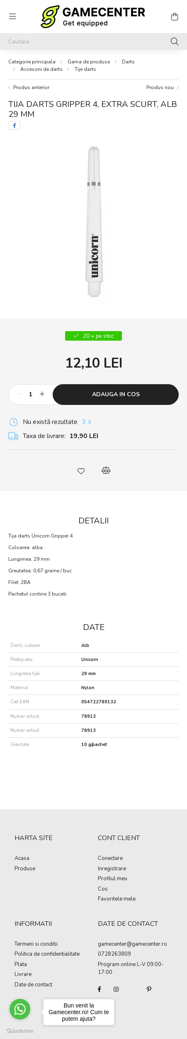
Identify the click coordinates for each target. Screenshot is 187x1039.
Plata (21, 964)
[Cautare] (93, 41)
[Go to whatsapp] (20, 1009)
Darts (128, 61)
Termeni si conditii (36, 944)
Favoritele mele (117, 899)
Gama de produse (89, 61)
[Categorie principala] (32, 61)
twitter (132, 989)
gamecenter (112, 944)
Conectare (110, 858)
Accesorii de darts (41, 69)
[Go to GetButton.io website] (20, 1030)
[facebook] (14, 125)
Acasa (22, 858)
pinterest (149, 989)
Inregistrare (112, 869)
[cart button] (174, 16)
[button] (81, 470)
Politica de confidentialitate (47, 954)
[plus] (42, 394)
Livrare (23, 974)
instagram (116, 989)
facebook (99, 989)
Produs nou (160, 87)
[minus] (19, 394)
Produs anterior (31, 87)
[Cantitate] (30, 394)
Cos (103, 889)
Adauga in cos (116, 394)
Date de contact (33, 985)
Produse (25, 869)
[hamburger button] (12, 16)
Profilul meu (112, 879)
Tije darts (85, 69)
